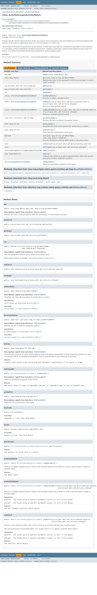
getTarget (47, 89)
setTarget (47, 147)
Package (12, 2)
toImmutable (48, 162)
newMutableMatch (50, 110)
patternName (48, 124)
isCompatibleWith (16, 173)
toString (85, 173)
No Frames (34, 6)
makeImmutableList (33, 173)
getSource (47, 86)
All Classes (46, 6)
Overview (4, 2)
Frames (26, 6)
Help (39, 2)
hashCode (46, 92)
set (44, 136)
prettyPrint (48, 130)
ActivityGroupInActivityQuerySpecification (23, 150)
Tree (24, 2)
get (44, 78)
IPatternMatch (27, 28)
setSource (47, 144)
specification (49, 150)
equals (45, 74)
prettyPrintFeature (50, 173)
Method (29, 8)
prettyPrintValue (68, 173)
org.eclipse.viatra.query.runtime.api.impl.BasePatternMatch (27, 21)
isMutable (8, 191)
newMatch (46, 102)
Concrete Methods (59, 68)
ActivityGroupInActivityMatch (23, 96)
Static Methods (24, 68)
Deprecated (31, 2)
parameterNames (49, 118)
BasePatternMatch (16, 37)
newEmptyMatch (49, 96)
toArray (46, 154)
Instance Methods (41, 68)
